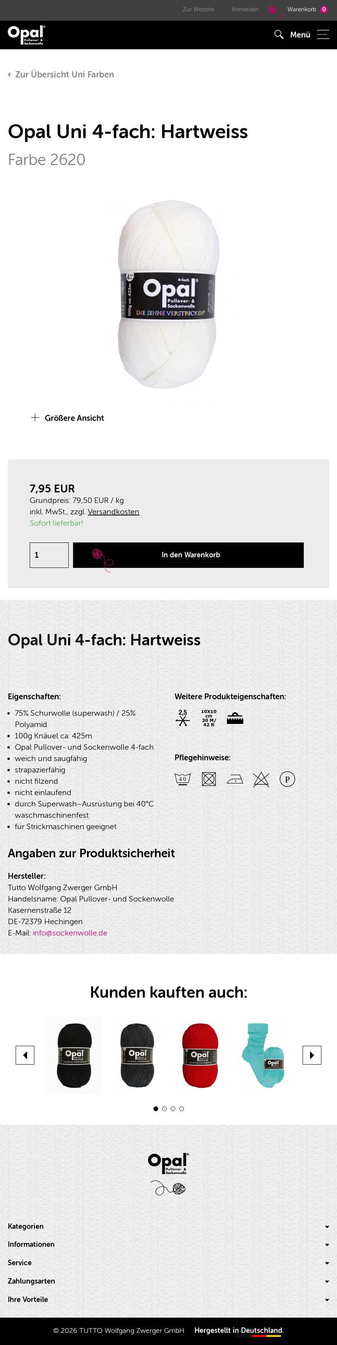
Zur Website (198, 9)
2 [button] (164, 1108)
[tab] (168, 1227)
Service (168, 1263)
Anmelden (245, 9)
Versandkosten (113, 511)
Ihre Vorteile (168, 1300)
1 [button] (155, 1108)
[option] (168, 294)
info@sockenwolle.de (70, 932)
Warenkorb (297, 13)
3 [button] (173, 1108)
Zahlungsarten (168, 1281)
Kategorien (168, 1226)
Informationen (168, 1244)
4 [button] (181, 1108)
